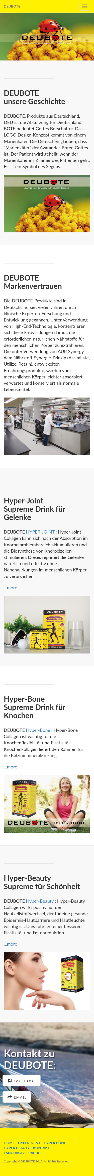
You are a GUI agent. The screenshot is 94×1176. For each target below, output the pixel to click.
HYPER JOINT (29, 1143)
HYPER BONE (55, 1143)
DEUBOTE (12, 6)
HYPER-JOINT (40, 532)
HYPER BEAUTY (17, 1148)
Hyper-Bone (38, 730)
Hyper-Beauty (39, 901)
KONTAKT (41, 1148)
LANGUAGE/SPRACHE (22, 1153)
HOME (9, 1143)
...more (10, 587)
